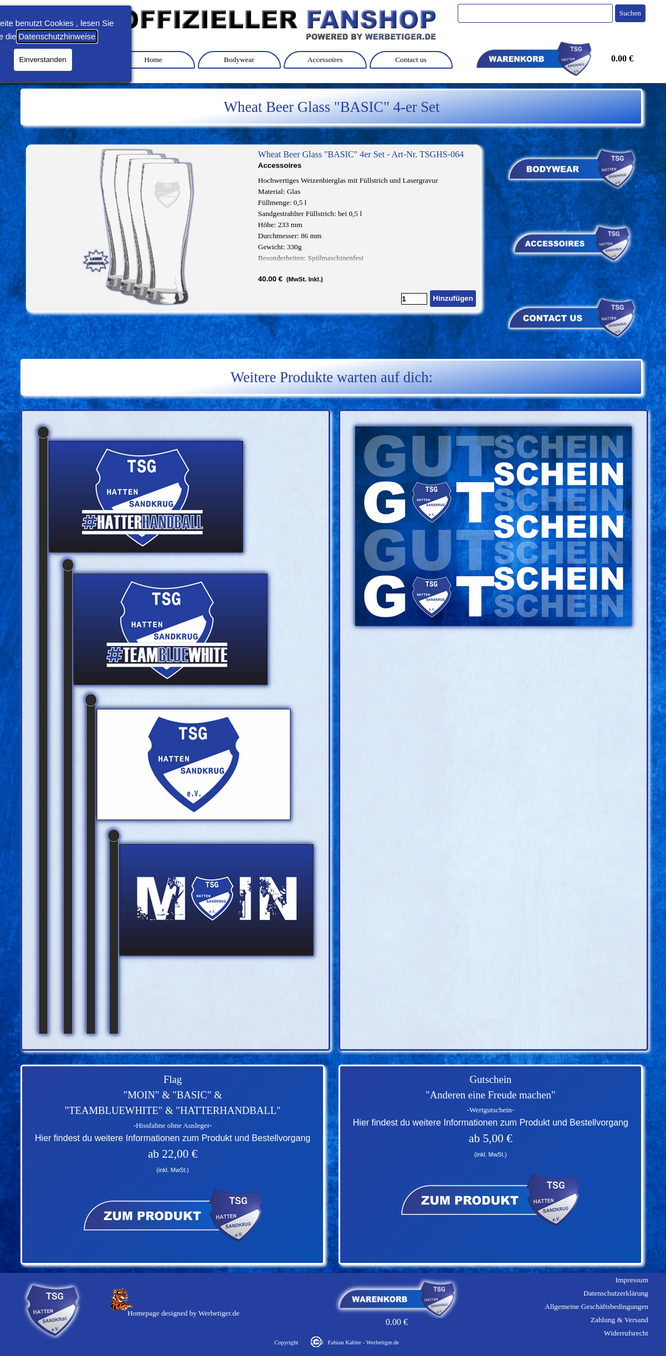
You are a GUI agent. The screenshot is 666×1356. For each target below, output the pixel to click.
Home (153, 59)
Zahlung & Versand (619, 1320)
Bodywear (239, 59)
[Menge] (414, 299)
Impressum (632, 1280)
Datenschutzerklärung (615, 1293)
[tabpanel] (332, 107)
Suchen (630, 13)
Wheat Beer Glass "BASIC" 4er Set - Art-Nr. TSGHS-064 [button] (361, 154)
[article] (253, 228)
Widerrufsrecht (626, 1333)
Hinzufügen (453, 298)
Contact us (411, 59)
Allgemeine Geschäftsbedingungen (596, 1306)
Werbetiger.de (218, 1313)
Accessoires (325, 59)
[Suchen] (535, 13)
